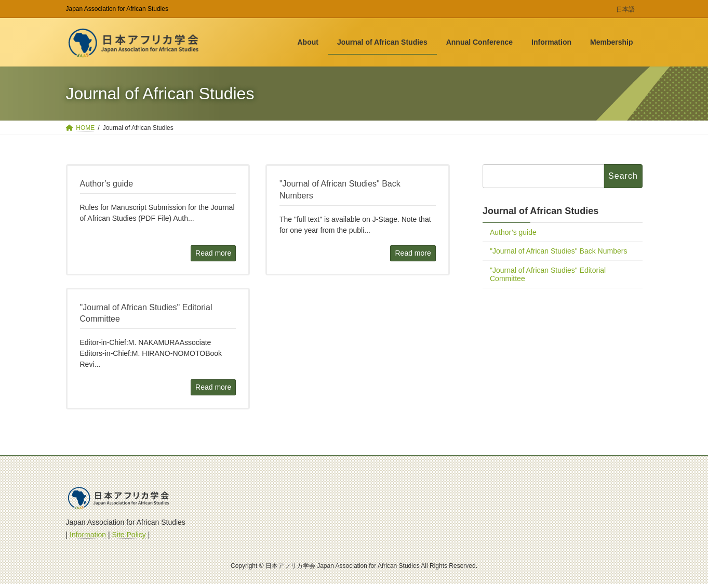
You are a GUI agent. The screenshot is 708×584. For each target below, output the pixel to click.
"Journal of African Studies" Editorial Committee (548, 274)
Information (88, 534)
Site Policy (129, 534)
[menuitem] (625, 11)
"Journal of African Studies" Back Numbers (558, 251)
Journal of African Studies (540, 211)
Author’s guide (513, 232)
